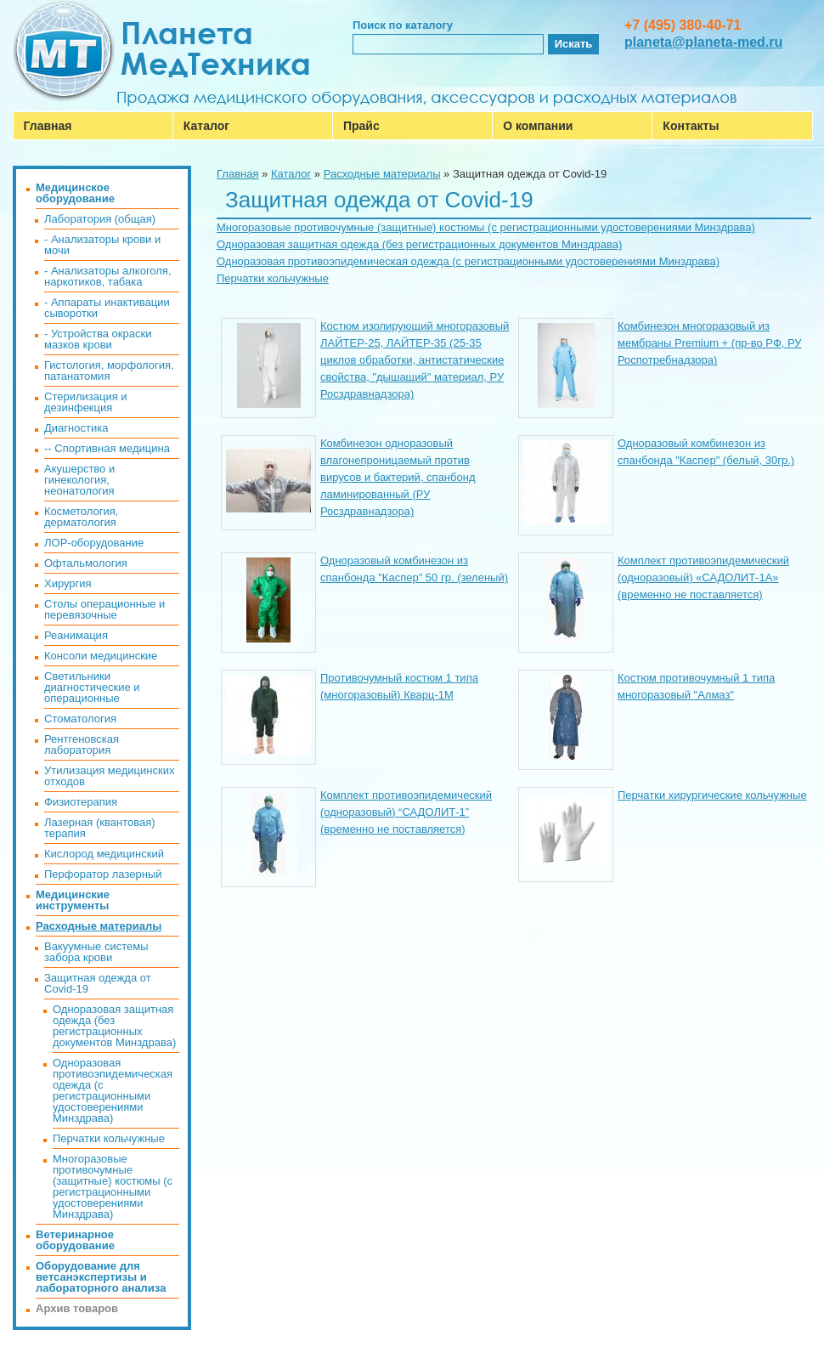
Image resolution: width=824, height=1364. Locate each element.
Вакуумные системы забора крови (96, 952)
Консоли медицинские (100, 655)
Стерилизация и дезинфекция (85, 402)
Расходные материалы (382, 173)
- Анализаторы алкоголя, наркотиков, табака (108, 276)
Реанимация (76, 635)
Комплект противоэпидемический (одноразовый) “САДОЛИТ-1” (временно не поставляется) (406, 812)
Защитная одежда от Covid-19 (97, 983)
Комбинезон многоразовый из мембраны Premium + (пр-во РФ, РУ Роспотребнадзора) (710, 343)
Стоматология (80, 718)
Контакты (691, 126)
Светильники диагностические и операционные (92, 687)
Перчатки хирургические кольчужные (712, 795)
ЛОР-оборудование (94, 542)
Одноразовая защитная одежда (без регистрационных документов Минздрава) (419, 244)
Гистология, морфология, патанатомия (109, 370)
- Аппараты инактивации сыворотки (107, 308)
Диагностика (76, 428)
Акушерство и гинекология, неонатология (79, 479)
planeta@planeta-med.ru (703, 42)
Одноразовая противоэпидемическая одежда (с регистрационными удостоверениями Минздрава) (468, 261)
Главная (48, 126)
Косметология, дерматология (81, 517)
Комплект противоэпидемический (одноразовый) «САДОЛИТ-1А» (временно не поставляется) (703, 577)
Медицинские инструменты (73, 900)
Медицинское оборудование (75, 193)
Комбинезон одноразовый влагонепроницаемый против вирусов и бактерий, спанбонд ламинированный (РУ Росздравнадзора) (398, 477)
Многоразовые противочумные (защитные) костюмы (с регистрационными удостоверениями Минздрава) (486, 227)
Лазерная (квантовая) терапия (99, 828)
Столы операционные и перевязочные (104, 609)
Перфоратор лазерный (103, 874)
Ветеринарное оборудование (75, 1240)
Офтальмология (85, 563)
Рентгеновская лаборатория (81, 744)
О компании (538, 126)
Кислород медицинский (104, 853)
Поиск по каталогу (403, 25)
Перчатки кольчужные (273, 278)
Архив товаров (77, 1308)
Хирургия (68, 583)
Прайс (361, 126)
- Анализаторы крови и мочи (102, 245)
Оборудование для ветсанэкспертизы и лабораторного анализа (101, 1276)
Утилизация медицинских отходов (109, 776)
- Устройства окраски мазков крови (97, 339)
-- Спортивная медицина (107, 448)
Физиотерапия (80, 801)
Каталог (206, 126)
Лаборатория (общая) (99, 218)
